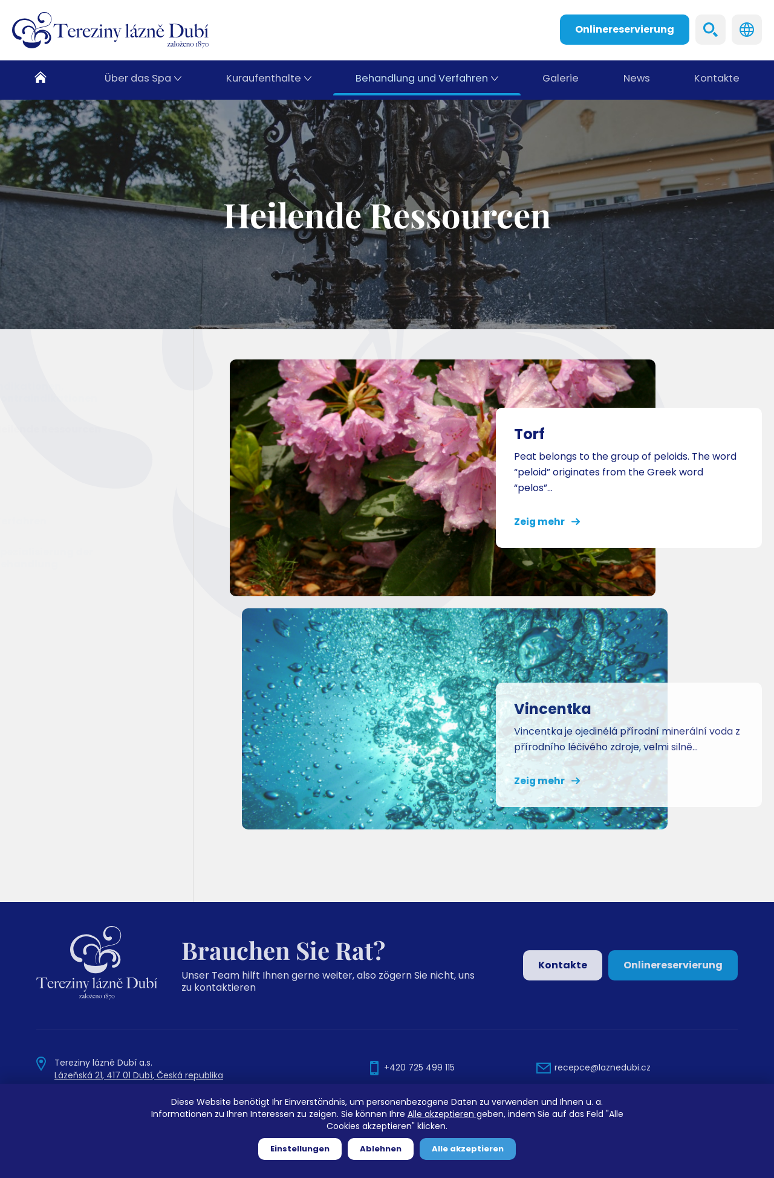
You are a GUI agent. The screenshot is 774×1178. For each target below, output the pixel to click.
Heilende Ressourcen (77, 429)
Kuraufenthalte (263, 80)
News (635, 80)
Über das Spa (138, 80)
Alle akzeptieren (442, 1114)
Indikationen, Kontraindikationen (76, 392)
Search (710, 29)
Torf (28, 459)
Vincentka (44, 490)
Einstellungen (300, 1148)
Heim (47, 80)
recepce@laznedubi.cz (602, 1067)
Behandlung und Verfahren (420, 80)
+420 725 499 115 (419, 1067)
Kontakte (716, 80)
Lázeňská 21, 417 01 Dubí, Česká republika (138, 1075)
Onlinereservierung (624, 29)
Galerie (558, 80)
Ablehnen (381, 1148)
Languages (747, 29)
